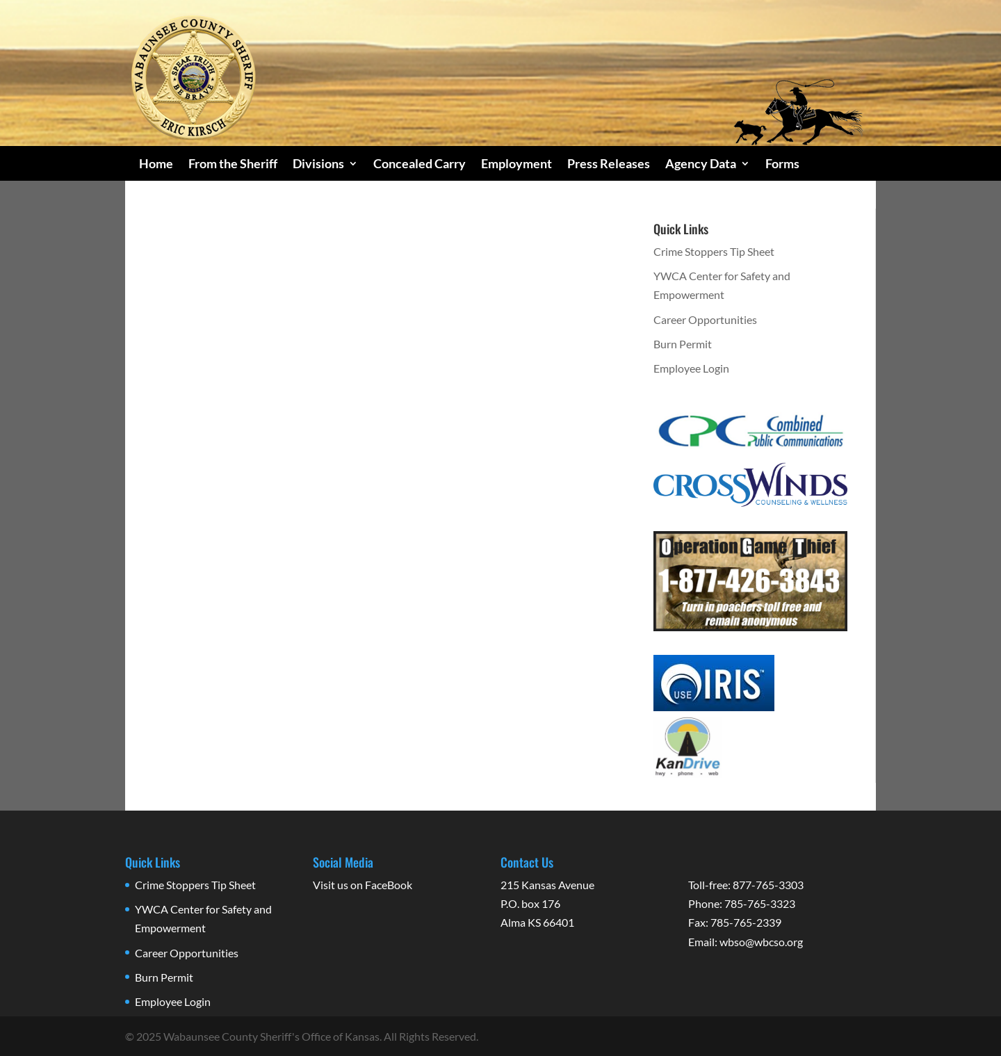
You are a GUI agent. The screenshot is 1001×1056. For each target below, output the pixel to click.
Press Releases (608, 165)
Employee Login (691, 368)
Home (156, 165)
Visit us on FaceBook (362, 884)
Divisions (318, 165)
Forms (782, 165)
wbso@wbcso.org (761, 941)
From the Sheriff (232, 165)
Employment (516, 165)
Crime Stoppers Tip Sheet (713, 251)
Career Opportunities (705, 319)
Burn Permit (682, 343)
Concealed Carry (419, 165)
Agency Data (700, 165)
